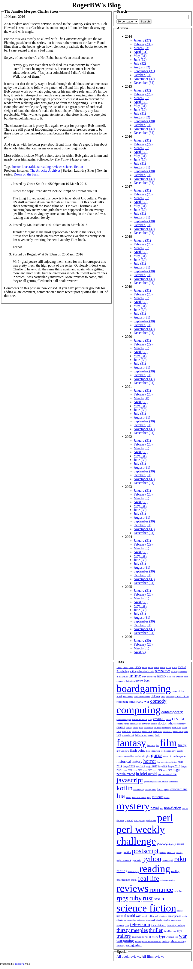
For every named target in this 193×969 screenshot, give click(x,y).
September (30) (144, 121)
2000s (168, 667)
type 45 (155, 937)
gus (174, 756)
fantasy (131, 742)
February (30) (143, 44)
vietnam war (173, 937)
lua (121, 796)
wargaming (125, 941)
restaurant (164, 880)
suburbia (166, 920)
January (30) (142, 640)
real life (148, 878)
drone (135, 727)
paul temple (151, 820)
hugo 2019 (174, 766)
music (166, 797)
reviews (57, 166)
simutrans (163, 916)
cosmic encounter (139, 719)
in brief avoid (146, 774)
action (133, 671)
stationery (141, 920)
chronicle (170, 696)
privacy (179, 852)
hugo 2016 (140, 766)
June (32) (140, 59)
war (183, 936)
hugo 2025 (167, 770)
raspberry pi (133, 871)
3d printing (123, 671)
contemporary (172, 712)
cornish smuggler (124, 719)
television (140, 924)
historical (124, 761)
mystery (133, 805)
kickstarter (173, 781)
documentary (180, 724)
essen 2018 (136, 731)
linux (160, 789)
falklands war (141, 735)
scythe (180, 911)
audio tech (170, 676)
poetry (119, 852)
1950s (138, 667)
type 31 (148, 937)
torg (175, 931)
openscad (129, 820)
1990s (162, 667)
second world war (129, 915)
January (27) (142, 40)
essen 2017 (126, 731)
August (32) (142, 67)
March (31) (141, 98)
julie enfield (162, 781)
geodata (138, 756)
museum (157, 797)
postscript (145, 851)
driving (129, 727)
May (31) (140, 56)
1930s (125, 667)
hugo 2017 (151, 766)
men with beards (139, 797)
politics (127, 852)
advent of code (145, 671)
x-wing (120, 945)
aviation (179, 676)
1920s (119, 667)
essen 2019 (147, 731)
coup (150, 719)
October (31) (142, 75)
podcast (180, 844)
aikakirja (175, 671)
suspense (120, 925)
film (168, 742)
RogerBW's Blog (96, 5)
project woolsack (124, 860)
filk (157, 745)
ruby (135, 898)
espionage (166, 727)
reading (45, 166)
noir (161, 808)
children (155, 696)
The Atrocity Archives (45, 170)
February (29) (143, 144)
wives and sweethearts (151, 941)
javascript (130, 780)
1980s (156, 667)
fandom (151, 735)
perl (165, 817)
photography (166, 843)
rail (172, 860)
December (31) (144, 82)
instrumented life (167, 774)
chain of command (142, 696)
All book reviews (128, 956)
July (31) (140, 113)
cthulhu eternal (123, 724)
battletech (130, 681)
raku (180, 859)
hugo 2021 (127, 770)
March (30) (141, 398)
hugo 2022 (137, 770)
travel (134, 937)
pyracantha (136, 860)
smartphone (174, 915)
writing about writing (174, 941)
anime (135, 675)
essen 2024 (178, 731)
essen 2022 (157, 731)
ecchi (141, 727)
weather (138, 941)
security (145, 916)
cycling (133, 724)
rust (148, 898)
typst (163, 936)
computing (138, 709)
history (137, 761)
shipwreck (153, 916)
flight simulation (152, 751)
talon (127, 925)
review (172, 880)
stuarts (159, 920)
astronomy (151, 676)
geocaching (129, 756)
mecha (128, 797)
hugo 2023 (147, 770)
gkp (148, 756)
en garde (158, 727)
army (144, 676)
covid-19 (159, 719)
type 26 (140, 937)
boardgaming (144, 688)
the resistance (158, 925)
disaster (154, 724)
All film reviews (153, 956)
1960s (144, 667)
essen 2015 (176, 727)
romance (161, 889)
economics (148, 727)
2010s (174, 667)
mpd (149, 797)
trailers (124, 936)
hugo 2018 (163, 766)
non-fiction (172, 808)
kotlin (125, 788)
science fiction (73, 166)
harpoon (181, 756)
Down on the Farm (26, 174)
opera (136, 820)
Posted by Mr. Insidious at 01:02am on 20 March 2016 (50, 225)
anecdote (183, 671)
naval (155, 808)
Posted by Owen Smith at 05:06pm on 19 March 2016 (50, 184)
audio (161, 676)
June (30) (140, 109)
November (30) (144, 79)
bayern (139, 680)
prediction (170, 852)
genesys (120, 756)
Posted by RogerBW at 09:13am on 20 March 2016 (48, 254)
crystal (179, 718)
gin (143, 756)
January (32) (142, 90)
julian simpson (150, 781)
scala (159, 898)
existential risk (128, 735)
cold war (144, 701)
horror (16, 166)
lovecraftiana (31, 166)
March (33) (141, 48)
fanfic (157, 735)
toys (179, 930)
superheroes (176, 920)
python (151, 859)
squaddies (131, 920)
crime (168, 719)
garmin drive (170, 751)
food (163, 751)
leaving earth (150, 789)
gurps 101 (167, 756)
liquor (166, 789)
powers (162, 852)
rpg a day (178, 891)
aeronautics (162, 671)
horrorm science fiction (167, 762)
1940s (131, 667)
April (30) (140, 102)
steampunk (150, 920)
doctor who (165, 723)
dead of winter (143, 724)
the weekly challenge (176, 925)
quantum (166, 860)
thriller (156, 930)
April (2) (140, 652)
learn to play (138, 789)
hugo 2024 (157, 770)
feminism (151, 745)
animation (122, 676)
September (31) (144, 71)
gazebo (180, 751)
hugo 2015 (129, 766)
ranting (122, 871)
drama (121, 727)
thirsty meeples (132, 930)
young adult (133, 945)
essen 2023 (167, 731)
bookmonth (128, 696)
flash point (137, 750)
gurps (156, 755)
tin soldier (167, 931)
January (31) (142, 140)
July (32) (140, 63)
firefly (182, 745)
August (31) (142, 167)
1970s (150, 667)
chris (163, 696)
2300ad (182, 667)
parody (142, 820)
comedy (158, 701)
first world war (123, 751)
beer (147, 680)
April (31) (140, 52)
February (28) (143, 94)
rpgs (122, 898)
